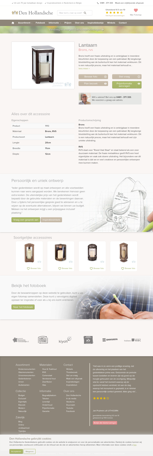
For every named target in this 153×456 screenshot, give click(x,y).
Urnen (21, 381)
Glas (44, 385)
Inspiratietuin (71, 385)
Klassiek (21, 404)
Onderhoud (47, 404)
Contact (123, 22)
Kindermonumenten (26, 369)
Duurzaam (70, 404)
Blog (20, 421)
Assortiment (25, 22)
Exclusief (22, 398)
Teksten (45, 398)
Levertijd (46, 401)
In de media (71, 398)
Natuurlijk (22, 411)
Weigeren (29, 451)
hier (134, 444)
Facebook (70, 411)
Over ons (79, 22)
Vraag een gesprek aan (25, 219)
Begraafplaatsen (49, 395)
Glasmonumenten (25, 372)
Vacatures (70, 401)
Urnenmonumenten (26, 375)
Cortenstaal (47, 375)
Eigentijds (22, 401)
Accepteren (16, 451)
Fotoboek (40, 22)
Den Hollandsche (73, 395)
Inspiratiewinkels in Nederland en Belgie (64, 3)
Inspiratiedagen (72, 381)
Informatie (55, 22)
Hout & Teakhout (49, 369)
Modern (21, 408)
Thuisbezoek (71, 372)
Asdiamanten (23, 385)
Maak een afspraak (74, 378)
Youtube (69, 408)
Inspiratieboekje (96, 22)
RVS (44, 372)
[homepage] (12, 22)
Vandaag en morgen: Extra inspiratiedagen (76, 29)
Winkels (111, 22)
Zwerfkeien (47, 381)
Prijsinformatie (48, 408)
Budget (21, 395)
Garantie (46, 411)
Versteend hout (49, 378)
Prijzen (67, 22)
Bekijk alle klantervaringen (105, 423)
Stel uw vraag (72, 375)
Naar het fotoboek (23, 307)
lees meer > (84, 68)
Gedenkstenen (24, 378)
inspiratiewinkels (51, 219)
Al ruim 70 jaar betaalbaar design (28, 3)
